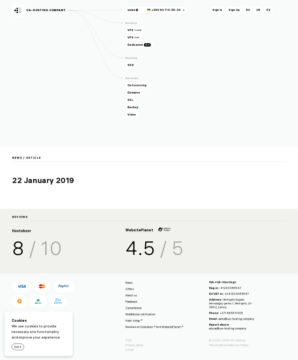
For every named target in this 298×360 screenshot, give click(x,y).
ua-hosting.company (46, 10)
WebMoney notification (140, 314)
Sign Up (234, 10)
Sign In (217, 10)
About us (131, 295)
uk (258, 10)
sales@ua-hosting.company (236, 319)
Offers (129, 289)
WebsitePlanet (148, 230)
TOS (128, 340)
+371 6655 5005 (231, 313)
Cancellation (133, 308)
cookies (31, 326)
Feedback (131, 301)
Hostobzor (21, 231)
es (268, 10)
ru (248, 10)
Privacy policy (134, 345)
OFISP (129, 350)
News (17, 158)
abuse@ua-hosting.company (228, 328)
